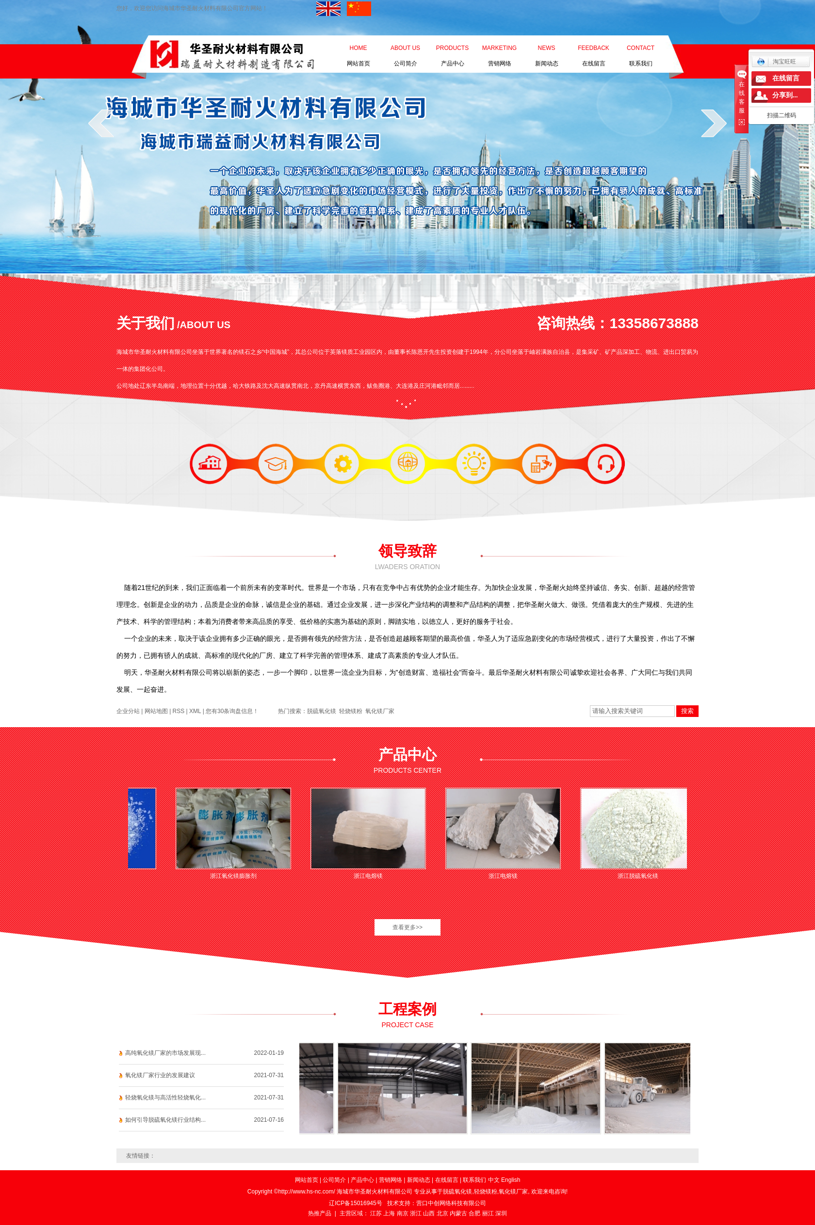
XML (195, 711)
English (510, 1180)
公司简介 (405, 50)
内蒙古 (458, 1213)
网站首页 (358, 50)
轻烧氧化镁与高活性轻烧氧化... (165, 1097)
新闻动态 (546, 50)
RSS (179, 711)
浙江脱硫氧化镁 (640, 876)
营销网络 (499, 50)
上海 (389, 1213)
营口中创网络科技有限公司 (451, 1203)
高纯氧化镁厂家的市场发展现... (165, 1053)
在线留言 (593, 50)
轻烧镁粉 (350, 711)
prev (101, 123)
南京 (402, 1213)
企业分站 (128, 711)
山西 (429, 1213)
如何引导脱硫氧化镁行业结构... (165, 1119)
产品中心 (452, 50)
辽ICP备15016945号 (355, 1203)
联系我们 (640, 50)
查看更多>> (407, 927)
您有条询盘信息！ (232, 711)
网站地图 (156, 711)
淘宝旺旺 (776, 61)
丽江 (488, 1213)
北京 (442, 1213)
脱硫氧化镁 (321, 711)
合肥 (474, 1213)
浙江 (416, 1213)
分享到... (785, 95)
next (714, 123)
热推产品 (319, 1213)
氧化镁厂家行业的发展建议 (160, 1075)
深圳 (501, 1213)
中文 (494, 1180)
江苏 (376, 1213)
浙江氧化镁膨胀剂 (235, 876)
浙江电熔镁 (370, 876)
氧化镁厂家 (379, 711)
